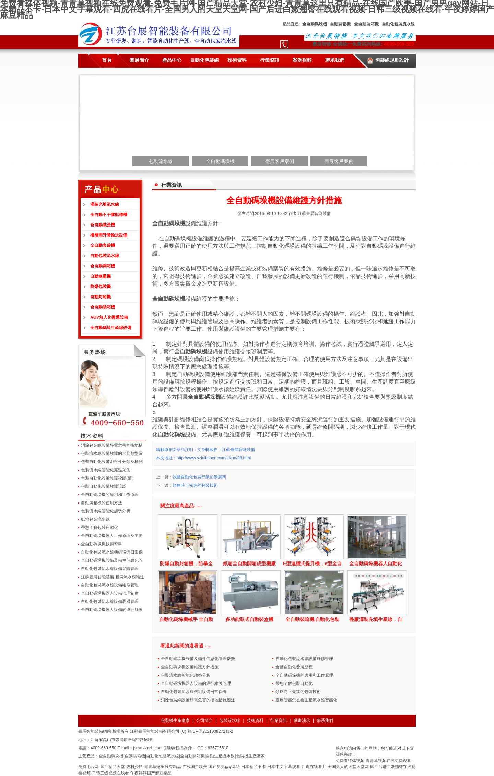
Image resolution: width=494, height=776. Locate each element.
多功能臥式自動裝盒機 (249, 619)
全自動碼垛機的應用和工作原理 (110, 494)
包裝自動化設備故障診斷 (103, 486)
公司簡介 (204, 720)
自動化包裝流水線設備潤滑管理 (110, 601)
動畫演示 (302, 720)
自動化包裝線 (204, 60)
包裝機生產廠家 (175, 720)
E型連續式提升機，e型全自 (312, 563)
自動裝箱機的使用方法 (101, 502)
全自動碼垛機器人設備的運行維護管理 (196, 683)
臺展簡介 (139, 60)
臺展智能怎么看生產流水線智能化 (306, 700)
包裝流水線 (230, 720)
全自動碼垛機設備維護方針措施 (190, 667)
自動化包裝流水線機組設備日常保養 (194, 691)
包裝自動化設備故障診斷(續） (108, 478)
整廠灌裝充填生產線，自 (375, 619)
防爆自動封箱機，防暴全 (186, 563)
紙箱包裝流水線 (95, 519)
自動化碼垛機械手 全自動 (186, 619)
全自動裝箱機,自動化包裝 (312, 619)
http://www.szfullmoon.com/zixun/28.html (214, 458)
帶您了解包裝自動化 (99, 527)
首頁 (106, 60)
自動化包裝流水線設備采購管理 (110, 568)
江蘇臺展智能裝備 (314, 213)
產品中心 (171, 60)
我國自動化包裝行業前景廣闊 (199, 477)
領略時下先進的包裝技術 (195, 485)
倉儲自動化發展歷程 (294, 667)
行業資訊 (269, 60)
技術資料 (237, 60)
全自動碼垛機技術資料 (101, 544)
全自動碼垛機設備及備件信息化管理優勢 (198, 658)
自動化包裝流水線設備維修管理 (110, 585)
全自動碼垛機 (168, 223)
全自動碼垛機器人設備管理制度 (110, 593)
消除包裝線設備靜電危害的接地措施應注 (198, 700)
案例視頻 (302, 60)
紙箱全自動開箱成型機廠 (249, 563)
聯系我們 (334, 60)
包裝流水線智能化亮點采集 (105, 470)
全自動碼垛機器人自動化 (375, 563)
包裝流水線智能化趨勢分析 (105, 511)
